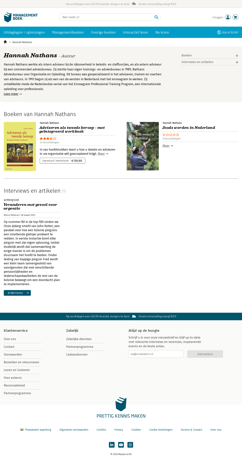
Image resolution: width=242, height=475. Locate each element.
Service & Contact (191, 429)
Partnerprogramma (17, 393)
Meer (101, 154)
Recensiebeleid (14, 385)
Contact (9, 347)
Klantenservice (16, 331)
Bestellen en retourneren (21, 362)
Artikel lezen (15, 292)
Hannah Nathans (22, 42)
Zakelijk (72, 331)
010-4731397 (230, 32)
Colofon (101, 429)
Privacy (118, 429)
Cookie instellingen (160, 429)
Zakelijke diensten (79, 339)
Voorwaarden (13, 354)
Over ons (10, 339)
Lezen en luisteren (17, 370)
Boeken (187, 55)
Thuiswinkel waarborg (36, 429)
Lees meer (11, 94)
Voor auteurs (13, 378)
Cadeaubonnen (77, 354)
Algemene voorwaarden (74, 429)
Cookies (136, 429)
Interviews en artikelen (197, 62)
